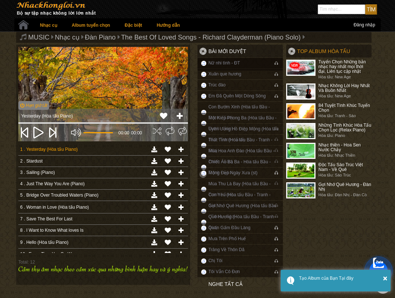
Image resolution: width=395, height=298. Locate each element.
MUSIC (38, 37)
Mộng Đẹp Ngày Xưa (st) (233, 172)
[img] (157, 131)
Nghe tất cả (225, 284)
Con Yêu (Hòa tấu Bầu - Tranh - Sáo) (239, 200)
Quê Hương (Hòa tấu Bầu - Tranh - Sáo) (242, 222)
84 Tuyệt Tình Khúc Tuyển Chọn (344, 108)
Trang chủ (23, 25)
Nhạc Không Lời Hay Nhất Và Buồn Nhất (344, 88)
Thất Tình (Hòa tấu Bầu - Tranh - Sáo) (240, 145)
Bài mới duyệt (227, 51)
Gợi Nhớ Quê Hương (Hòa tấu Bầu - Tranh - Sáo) (242, 211)
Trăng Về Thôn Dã (226, 249)
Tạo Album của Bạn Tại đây (326, 278)
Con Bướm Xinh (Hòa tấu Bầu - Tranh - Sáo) (239, 112)
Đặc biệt (133, 25)
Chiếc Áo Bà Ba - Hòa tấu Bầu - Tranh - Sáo (239, 167)
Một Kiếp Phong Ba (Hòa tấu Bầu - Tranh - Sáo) (242, 123)
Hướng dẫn (168, 25)
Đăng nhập (364, 24)
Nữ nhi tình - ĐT (224, 63)
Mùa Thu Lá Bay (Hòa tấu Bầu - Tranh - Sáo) (239, 189)
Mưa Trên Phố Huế (227, 238)
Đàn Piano (100, 37)
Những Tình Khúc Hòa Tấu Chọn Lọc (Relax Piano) (344, 128)
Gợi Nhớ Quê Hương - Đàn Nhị (344, 187)
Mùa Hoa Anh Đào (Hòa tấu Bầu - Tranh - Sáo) (241, 156)
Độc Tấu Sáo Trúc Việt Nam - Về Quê (340, 167)
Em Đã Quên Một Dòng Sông (237, 95)
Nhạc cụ (48, 25)
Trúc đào (217, 84)
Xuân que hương (224, 74)
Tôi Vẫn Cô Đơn (224, 271)
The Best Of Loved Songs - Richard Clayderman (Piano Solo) (210, 37)
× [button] (385, 278)
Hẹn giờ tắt (33, 105)
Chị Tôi (215, 260)
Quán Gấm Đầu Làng (229, 227)
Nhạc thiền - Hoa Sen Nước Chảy (339, 147)
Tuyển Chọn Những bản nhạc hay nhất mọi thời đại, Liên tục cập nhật (342, 66)
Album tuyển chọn (91, 25)
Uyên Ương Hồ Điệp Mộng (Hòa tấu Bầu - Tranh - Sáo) (243, 134)
